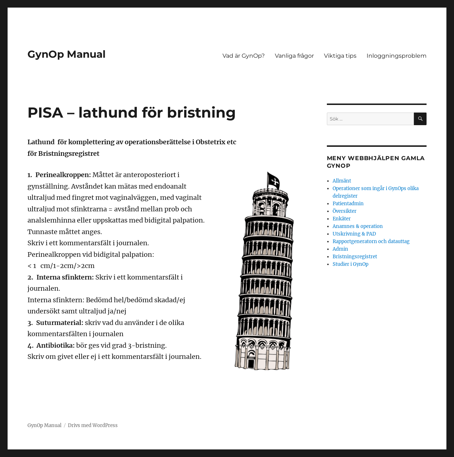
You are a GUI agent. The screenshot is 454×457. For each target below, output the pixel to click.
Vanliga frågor (294, 55)
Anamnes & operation (358, 226)
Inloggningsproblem (397, 55)
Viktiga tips (340, 55)
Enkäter (342, 219)
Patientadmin (348, 204)
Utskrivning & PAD (354, 234)
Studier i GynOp (350, 264)
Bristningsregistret (355, 257)
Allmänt (342, 181)
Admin (340, 249)
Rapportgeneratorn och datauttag (371, 241)
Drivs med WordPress (93, 425)
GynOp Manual (66, 54)
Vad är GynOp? (243, 55)
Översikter (344, 211)
